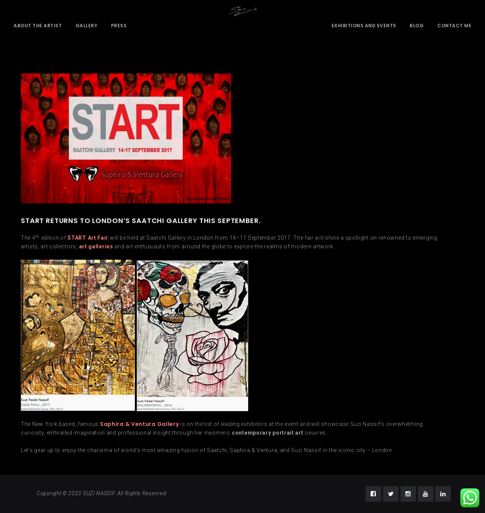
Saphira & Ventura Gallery (139, 424)
